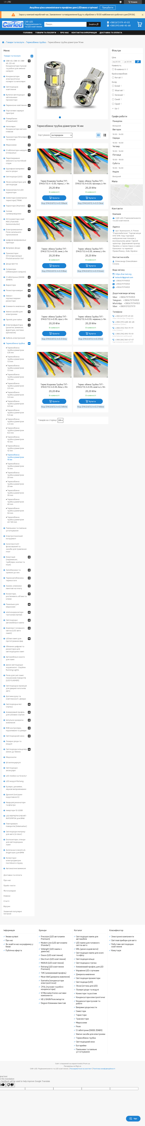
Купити (56, 198)
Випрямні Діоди (13, 248)
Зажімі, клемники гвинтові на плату (14, 587)
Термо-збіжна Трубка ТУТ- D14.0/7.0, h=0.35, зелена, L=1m (90, 250)
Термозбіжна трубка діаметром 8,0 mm (15, 430)
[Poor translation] (10, 1085)
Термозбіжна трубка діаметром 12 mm (15, 448)
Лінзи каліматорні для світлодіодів (16, 183)
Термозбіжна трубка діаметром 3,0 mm (15, 394)
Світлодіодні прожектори (88, 978)
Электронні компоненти (122, 936)
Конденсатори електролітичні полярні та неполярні (15, 79)
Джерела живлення (85, 974)
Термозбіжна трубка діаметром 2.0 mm (15, 376)
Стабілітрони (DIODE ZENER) (15, 278)
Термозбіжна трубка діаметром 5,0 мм (15, 412)
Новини (7, 896)
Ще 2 (117, 108)
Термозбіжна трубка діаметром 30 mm (15, 492)
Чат (133, 1118)
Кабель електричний (15, 338)
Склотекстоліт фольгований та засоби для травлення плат (16, 548)
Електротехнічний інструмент (14, 537)
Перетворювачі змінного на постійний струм (16, 160)
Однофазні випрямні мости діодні (15, 170)
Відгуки (7, 906)
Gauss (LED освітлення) (52, 955)
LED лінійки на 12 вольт (16, 776)
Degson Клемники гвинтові (53, 1003)
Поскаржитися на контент (81, 1069)
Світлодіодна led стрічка (13, 705)
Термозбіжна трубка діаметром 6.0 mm (15, 421)
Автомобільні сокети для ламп (15, 658)
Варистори (11, 285)
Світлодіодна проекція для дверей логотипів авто (16, 688)
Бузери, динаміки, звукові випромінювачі (16, 788)
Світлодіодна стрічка (86, 963)
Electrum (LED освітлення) (53, 959)
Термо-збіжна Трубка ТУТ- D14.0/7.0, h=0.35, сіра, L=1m (54, 318)
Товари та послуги (45, 33)
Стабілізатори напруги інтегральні (16, 151)
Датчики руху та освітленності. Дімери (16, 697)
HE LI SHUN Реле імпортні (52, 999)
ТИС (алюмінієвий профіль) (53, 973)
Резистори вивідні (14, 290)
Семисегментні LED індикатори (15, 191)
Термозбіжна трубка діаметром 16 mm (15, 466)
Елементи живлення (15, 306)
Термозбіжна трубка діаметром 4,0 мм (15, 403)
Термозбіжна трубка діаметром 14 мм (15, 457)
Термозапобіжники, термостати (15, 579)
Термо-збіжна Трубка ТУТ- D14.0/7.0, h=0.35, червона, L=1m (90, 318)
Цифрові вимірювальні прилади (16, 241)
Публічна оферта (14, 950)
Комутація (116, 950)
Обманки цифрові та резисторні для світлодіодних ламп (15, 649)
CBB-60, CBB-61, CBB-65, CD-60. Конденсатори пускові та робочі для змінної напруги (16, 66)
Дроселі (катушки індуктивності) (14, 795)
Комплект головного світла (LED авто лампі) (15, 630)
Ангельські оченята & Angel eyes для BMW (15, 851)
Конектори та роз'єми (86, 993)
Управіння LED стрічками (87, 970)
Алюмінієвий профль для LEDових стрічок (15, 713)
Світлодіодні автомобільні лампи (15, 621)
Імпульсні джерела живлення (14, 721)
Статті (6, 901)
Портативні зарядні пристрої (15, 112)
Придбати (107, 7)
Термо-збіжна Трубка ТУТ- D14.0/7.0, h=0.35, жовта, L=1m (90, 385)
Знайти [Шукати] (92, 24)
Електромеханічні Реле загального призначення (14, 232)
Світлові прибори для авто (124, 940)
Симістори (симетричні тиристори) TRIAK (16, 199)
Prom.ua (86, 1064)
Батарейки (81, 1045)
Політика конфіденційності (104, 1069)
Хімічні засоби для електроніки (14, 313)
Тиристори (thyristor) (15, 206)
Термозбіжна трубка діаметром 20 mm (15, 475)
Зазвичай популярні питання (13, 912)
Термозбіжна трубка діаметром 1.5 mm (15, 368)
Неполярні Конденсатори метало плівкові (16, 129)
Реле (78, 1026)
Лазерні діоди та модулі (13, 742)
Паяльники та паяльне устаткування (16, 529)
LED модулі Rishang (15, 781)
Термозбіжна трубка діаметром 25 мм (15, 483)
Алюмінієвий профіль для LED (89, 967)
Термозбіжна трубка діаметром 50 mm (15, 510)
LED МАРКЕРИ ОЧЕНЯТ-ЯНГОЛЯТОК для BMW (16, 817)
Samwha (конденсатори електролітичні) (52, 981)
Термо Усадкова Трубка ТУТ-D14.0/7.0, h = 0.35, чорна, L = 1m (54, 182)
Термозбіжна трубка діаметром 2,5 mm (15, 385)
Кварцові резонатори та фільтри (15, 803)
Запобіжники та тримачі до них (13, 571)
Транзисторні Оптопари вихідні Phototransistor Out (15, 255)
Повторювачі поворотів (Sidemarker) (16, 825)
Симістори (81, 1011)
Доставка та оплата (111, 33)
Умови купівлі (12, 936)
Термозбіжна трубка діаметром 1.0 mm (15, 359)
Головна (27, 33)
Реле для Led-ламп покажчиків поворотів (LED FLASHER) (16, 677)
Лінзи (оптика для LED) (87, 986)
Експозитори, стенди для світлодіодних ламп (15, 842)
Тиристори (81, 1015)
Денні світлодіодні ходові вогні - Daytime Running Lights (16, 667)
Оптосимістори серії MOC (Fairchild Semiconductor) (15, 221)
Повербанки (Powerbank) (11, 119)
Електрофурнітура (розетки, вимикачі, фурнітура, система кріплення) (15, 329)
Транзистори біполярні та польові (16, 138)
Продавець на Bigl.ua (72, 1066)
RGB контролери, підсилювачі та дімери (16, 729)
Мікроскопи (11, 757)
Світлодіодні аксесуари (12, 769)
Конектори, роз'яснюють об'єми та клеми (16, 596)
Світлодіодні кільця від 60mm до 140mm (16, 750)
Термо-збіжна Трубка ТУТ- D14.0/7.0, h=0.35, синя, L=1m (54, 250)
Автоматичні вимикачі (16, 868)
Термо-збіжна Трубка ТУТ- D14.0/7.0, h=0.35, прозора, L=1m (90, 182)
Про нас (64, 33)
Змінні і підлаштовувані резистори (13, 298)
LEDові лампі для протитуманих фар (14, 639)
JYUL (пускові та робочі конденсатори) (52, 988)
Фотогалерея (10, 891)
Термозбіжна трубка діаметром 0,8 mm (15, 350)
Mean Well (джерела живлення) (55, 977)
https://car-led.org (123, 274)
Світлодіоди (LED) (14, 177)
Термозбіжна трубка (36, 42)
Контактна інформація (84, 33)
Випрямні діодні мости (86, 1007)
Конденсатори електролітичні (90, 997)
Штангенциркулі (13, 762)
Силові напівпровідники (13, 212)
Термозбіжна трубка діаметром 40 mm (15, 501)
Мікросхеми (11, 145)
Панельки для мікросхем (12, 605)
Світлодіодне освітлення (12, 88)
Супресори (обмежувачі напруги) (16, 270)
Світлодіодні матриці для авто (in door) (15, 833)
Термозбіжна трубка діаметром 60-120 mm (15, 519)
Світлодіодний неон (15, 736)
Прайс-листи (9, 885)
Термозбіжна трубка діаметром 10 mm (15, 439)
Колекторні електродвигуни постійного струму (14, 860)
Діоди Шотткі (12, 264)
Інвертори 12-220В (14, 810)
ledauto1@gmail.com (124, 277)
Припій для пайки (14, 320)
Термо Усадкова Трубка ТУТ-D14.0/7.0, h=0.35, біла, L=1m (54, 385)
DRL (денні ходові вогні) (87, 949)
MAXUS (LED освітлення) (52, 963)
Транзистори (82, 1019)
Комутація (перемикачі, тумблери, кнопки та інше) (15, 561)
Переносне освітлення (16, 105)
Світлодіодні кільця (85, 959)
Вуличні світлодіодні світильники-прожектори (15, 97)
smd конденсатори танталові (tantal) (14, 613)
